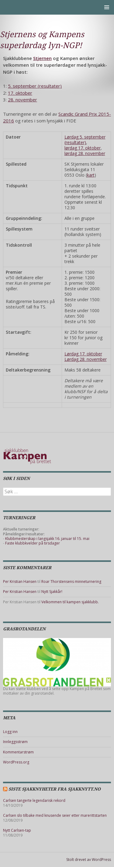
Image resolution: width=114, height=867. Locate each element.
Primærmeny (106, 7)
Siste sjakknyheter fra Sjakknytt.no (55, 789)
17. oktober (20, 93)
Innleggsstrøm (15, 741)
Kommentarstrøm (18, 752)
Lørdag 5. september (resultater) (84, 139)
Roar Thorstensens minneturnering (71, 581)
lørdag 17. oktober (82, 148)
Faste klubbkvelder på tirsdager (32, 543)
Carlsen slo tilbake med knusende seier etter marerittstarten (55, 815)
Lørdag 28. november (85, 359)
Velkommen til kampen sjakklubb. (70, 601)
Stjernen (42, 58)
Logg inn (10, 731)
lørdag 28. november (84, 153)
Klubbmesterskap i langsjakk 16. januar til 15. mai (47, 538)
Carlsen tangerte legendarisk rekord (34, 800)
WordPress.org (16, 762)
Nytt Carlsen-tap (17, 830)
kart (91, 175)
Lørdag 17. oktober (83, 354)
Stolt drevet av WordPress (88, 859)
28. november (22, 100)
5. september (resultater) (35, 86)
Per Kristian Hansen (19, 581)
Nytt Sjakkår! (51, 591)
